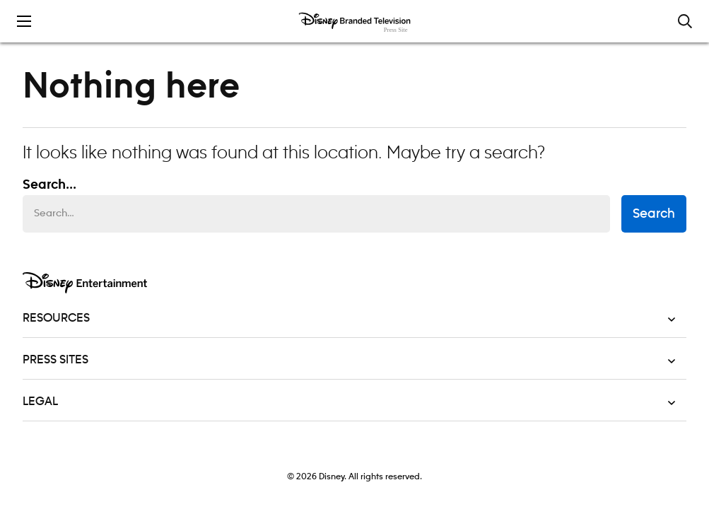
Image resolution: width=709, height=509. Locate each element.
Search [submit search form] (654, 214)
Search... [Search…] (49, 185)
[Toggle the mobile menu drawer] (24, 21)
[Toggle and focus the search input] (685, 21)
